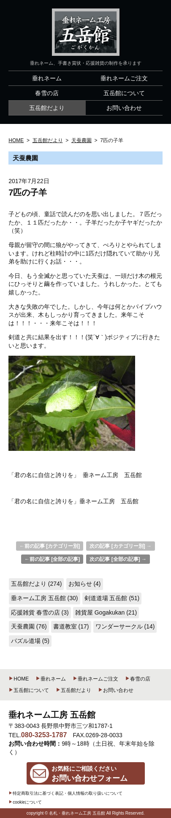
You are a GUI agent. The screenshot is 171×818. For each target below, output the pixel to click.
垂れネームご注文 (95, 679)
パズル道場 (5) (30, 640)
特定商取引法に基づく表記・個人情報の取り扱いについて (65, 793)
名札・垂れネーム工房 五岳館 (77, 813)
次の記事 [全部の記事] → (118, 559)
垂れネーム (50, 679)
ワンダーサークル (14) (125, 626)
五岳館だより (73, 690)
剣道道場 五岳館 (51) (112, 598)
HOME (18, 679)
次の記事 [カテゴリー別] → (121, 546)
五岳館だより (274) (36, 583)
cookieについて (25, 802)
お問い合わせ (115, 690)
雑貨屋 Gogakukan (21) (106, 612)
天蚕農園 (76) (29, 626)
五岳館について (28, 690)
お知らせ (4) (84, 583)
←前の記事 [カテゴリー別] (49, 546)
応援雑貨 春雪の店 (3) (40, 612)
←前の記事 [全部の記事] (52, 559)
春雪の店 (137, 679)
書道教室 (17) (71, 626)
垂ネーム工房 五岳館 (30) (44, 598)
